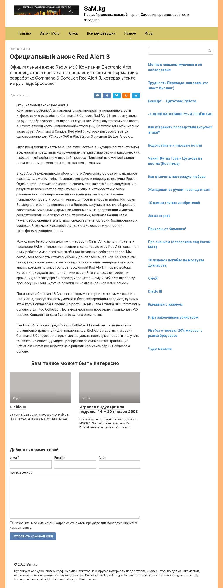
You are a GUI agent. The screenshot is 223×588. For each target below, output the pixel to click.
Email (59, 458)
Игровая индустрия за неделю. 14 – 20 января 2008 (108, 409)
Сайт (102, 458)
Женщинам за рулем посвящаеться (179, 190)
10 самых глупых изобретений (174, 203)
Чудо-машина (160, 349)
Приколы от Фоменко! (167, 229)
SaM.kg (94, 8)
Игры (149, 33)
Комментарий (21, 473)
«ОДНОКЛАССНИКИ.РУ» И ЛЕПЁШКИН (180, 114)
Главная (25, 33)
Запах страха (159, 216)
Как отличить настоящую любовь (177, 177)
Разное (130, 33)
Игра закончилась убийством (173, 317)
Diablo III (18, 406)
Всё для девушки (101, 33)
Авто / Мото (50, 33)
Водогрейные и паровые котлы (175, 145)
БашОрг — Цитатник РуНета (172, 101)
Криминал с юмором (165, 304)
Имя (14, 458)
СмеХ (152, 278)
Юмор (73, 33)
